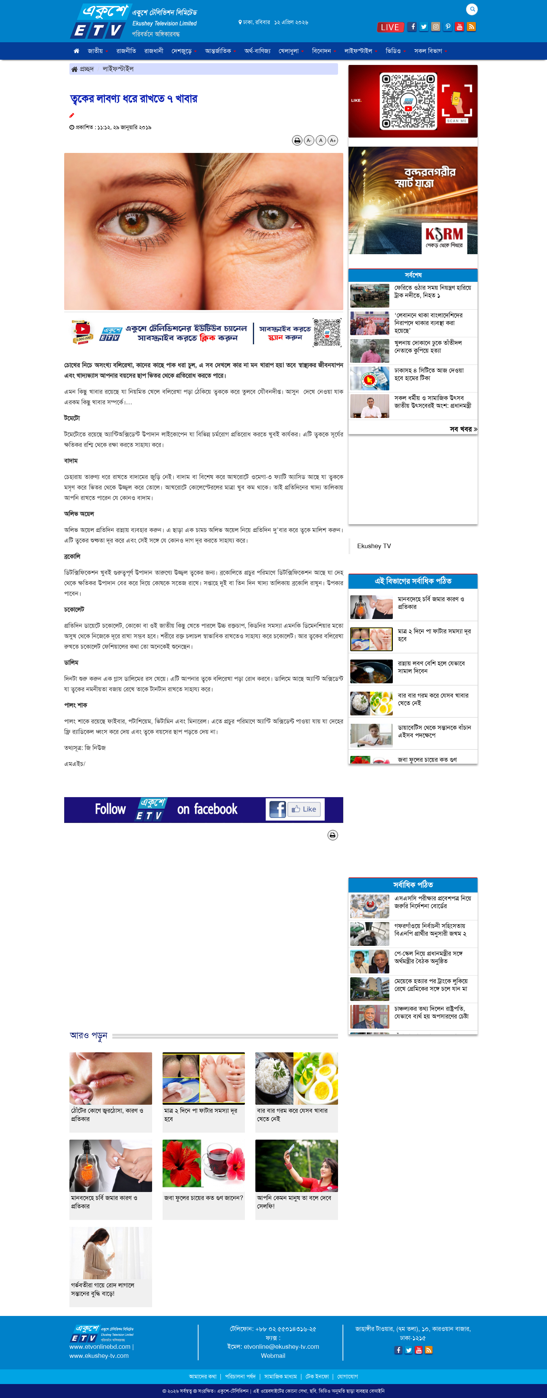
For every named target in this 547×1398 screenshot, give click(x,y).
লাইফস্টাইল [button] (361, 51)
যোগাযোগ (347, 1376)
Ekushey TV (374, 546)
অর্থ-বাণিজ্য (257, 51)
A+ (333, 140)
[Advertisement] (203, 942)
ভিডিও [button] (396, 51)
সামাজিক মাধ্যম (280, 1376)
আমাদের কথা (203, 1376)
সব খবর (464, 429)
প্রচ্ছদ (82, 68)
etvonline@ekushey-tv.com (281, 1346)
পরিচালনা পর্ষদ (240, 1376)
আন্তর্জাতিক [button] (220, 51)
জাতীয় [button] (98, 51)
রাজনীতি (126, 51)
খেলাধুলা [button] (291, 51)
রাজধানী (153, 51)
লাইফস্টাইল (118, 68)
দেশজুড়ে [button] (184, 51)
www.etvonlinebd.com (99, 1346)
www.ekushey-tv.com (99, 1356)
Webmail (273, 1356)
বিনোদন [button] (324, 51)
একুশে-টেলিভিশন (233, 1391)
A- (309, 140)
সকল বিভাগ (430, 51)
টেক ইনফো (318, 1376)
